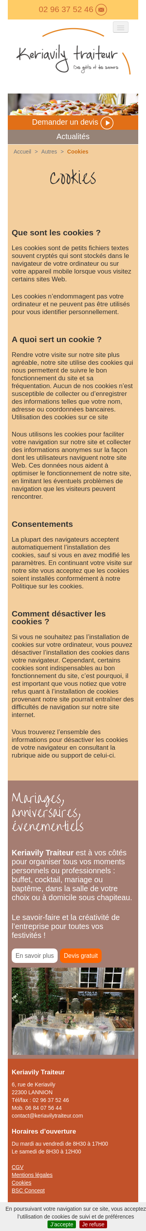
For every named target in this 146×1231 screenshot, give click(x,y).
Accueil (22, 151)
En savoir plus (35, 955)
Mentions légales (32, 1175)
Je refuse (93, 1224)
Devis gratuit (81, 955)
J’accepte (61, 1224)
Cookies (22, 1183)
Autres (49, 151)
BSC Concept (28, 1190)
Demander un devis (73, 122)
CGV (17, 1167)
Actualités (73, 136)
